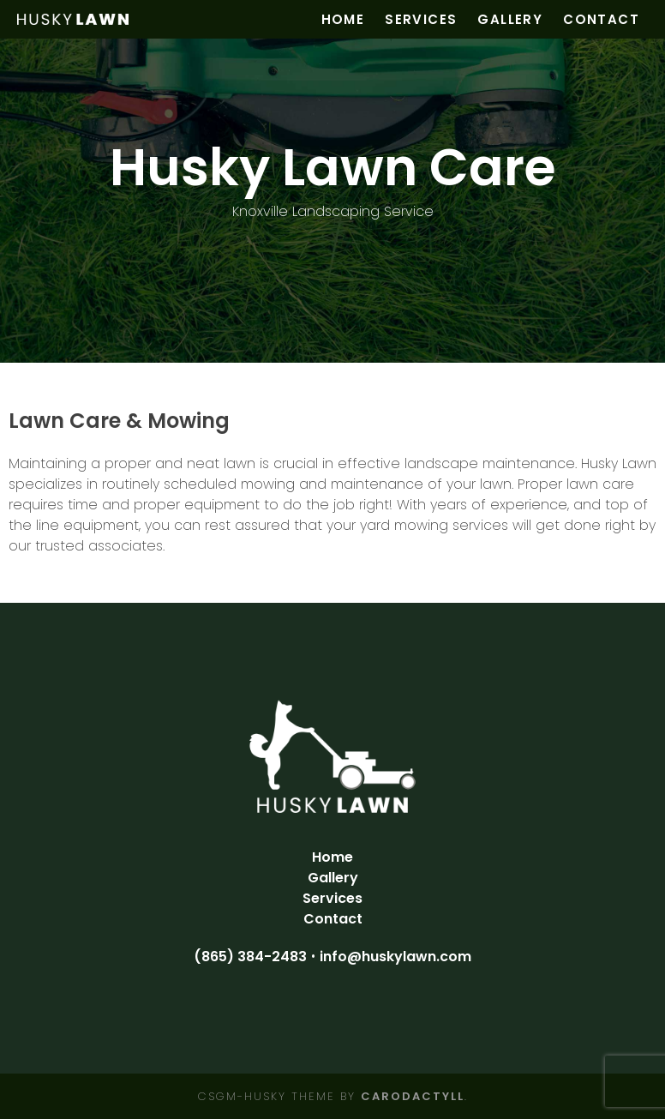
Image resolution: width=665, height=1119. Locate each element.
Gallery (509, 19)
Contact (601, 19)
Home (343, 19)
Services (421, 19)
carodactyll (412, 1096)
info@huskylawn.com (395, 956)
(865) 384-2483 (250, 956)
